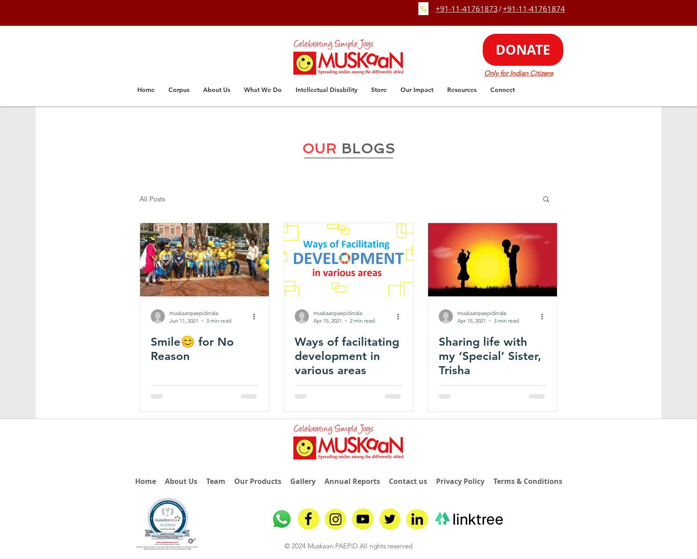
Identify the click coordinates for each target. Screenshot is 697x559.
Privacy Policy (460, 481)
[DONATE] (523, 50)
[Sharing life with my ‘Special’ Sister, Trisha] (492, 259)
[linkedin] (417, 519)
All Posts (152, 199)
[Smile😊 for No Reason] (204, 259)
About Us (181, 481)
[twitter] (390, 519)
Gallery (303, 481)
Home (145, 481)
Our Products (257, 481)
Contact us (408, 481)
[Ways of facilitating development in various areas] (348, 259)
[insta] (336, 519)
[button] (216, 90)
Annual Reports (352, 481)
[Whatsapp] (281, 519)
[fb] (309, 519)
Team (215, 481)
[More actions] (257, 316)
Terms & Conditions (527, 481)
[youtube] (363, 519)
